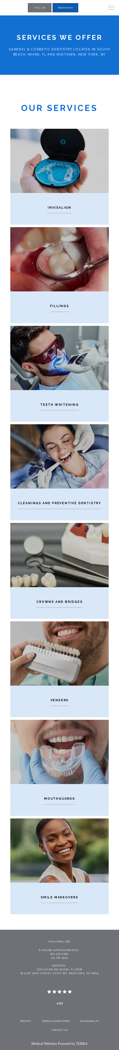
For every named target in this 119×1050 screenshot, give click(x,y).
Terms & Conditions (56, 1021)
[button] (111, 8)
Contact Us (59, 1030)
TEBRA (82, 1044)
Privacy (25, 1021)
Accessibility (89, 1021)
